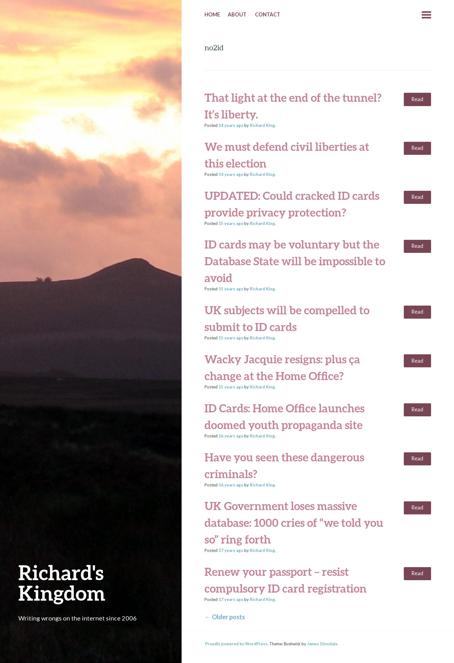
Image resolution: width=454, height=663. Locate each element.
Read (417, 99)
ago (230, 125)
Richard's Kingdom (61, 582)
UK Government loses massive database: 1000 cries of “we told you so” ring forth (294, 522)
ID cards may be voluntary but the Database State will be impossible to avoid (295, 260)
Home (212, 14)
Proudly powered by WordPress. (236, 643)
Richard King (262, 125)
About (237, 14)
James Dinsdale (322, 643)
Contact (267, 14)
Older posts (225, 616)
